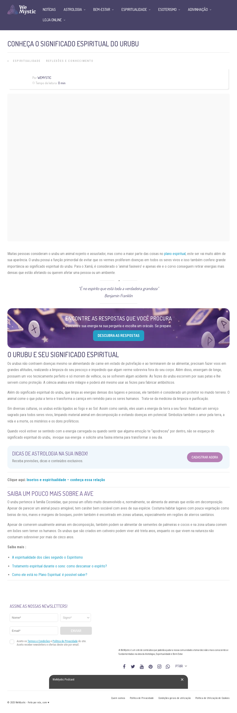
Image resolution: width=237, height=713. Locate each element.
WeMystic (44, 78)
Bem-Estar (101, 9)
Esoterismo (167, 9)
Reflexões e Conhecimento (70, 61)
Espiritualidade (27, 61)
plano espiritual (175, 254)
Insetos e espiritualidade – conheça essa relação (66, 480)
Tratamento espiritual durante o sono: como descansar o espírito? (59, 566)
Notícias (49, 9)
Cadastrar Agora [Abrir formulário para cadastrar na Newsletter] (205, 457)
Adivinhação (198, 9)
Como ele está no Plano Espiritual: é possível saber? (49, 574)
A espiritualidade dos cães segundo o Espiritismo (47, 557)
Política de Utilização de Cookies (212, 698)
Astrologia (73, 9)
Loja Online (52, 20)
